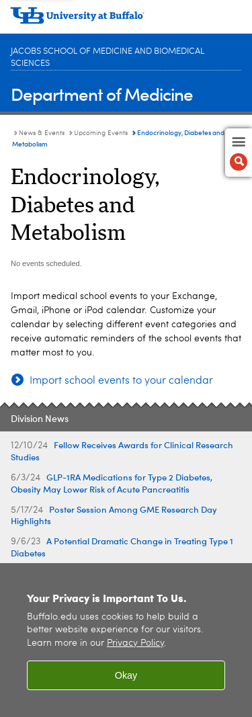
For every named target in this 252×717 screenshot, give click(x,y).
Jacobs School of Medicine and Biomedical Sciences (107, 57)
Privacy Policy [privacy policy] (135, 643)
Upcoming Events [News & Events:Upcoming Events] (101, 133)
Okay (126, 675)
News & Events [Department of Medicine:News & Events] (42, 133)
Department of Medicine (102, 94)
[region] (126, 640)
